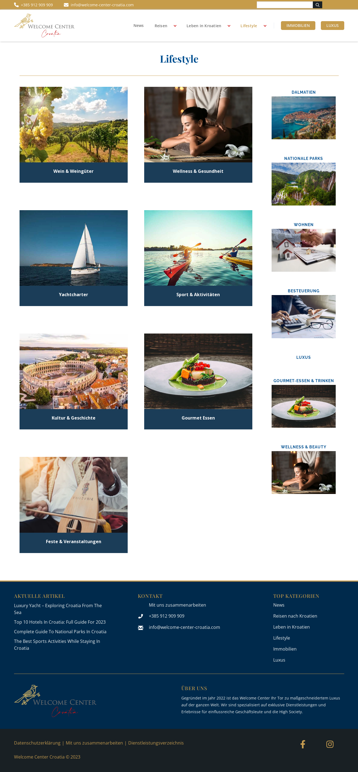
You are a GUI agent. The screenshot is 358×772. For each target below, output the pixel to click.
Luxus (332, 25)
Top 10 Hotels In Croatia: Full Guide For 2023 (60, 622)
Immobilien (298, 25)
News (138, 25)
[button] (164, 25)
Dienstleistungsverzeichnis (156, 743)
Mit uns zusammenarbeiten (177, 605)
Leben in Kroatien (204, 25)
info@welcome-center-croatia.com (184, 627)
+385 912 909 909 (166, 616)
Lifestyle (249, 25)
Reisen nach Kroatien (295, 616)
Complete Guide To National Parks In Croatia (60, 632)
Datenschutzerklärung (37, 743)
